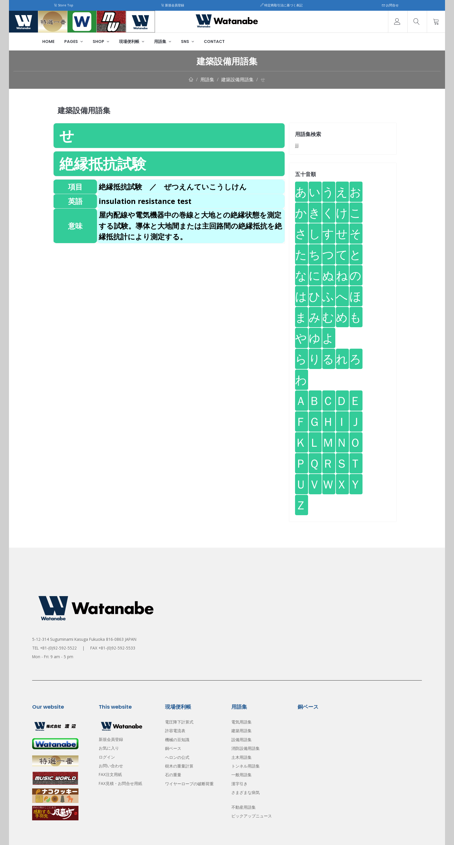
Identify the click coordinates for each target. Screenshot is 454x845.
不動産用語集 (243, 807)
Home (48, 41)
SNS (187, 41)
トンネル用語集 (245, 766)
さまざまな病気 (245, 792)
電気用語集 (241, 722)
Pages (73, 41)
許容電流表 (175, 730)
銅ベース (173, 748)
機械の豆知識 (177, 739)
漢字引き (239, 783)
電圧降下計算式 (179, 722)
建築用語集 (241, 730)
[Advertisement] (169, 284)
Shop (101, 41)
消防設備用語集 (245, 748)
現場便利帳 (131, 41)
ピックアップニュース (251, 816)
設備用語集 (241, 739)
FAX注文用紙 (110, 774)
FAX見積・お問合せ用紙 (120, 783)
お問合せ (390, 5)
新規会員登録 (172, 5)
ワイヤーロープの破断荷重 (189, 783)
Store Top (63, 5)
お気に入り (109, 748)
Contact (214, 41)
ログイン (107, 757)
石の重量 (173, 774)
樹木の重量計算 (179, 766)
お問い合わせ (111, 765)
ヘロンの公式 (177, 757)
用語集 (162, 41)
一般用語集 (241, 774)
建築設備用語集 (237, 79)
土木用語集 (241, 757)
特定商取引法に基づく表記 (281, 5)
